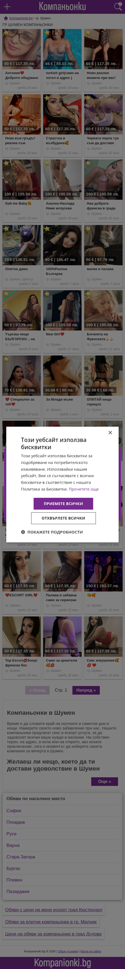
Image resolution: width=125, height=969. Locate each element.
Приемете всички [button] (63, 503)
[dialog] (62, 485)
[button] (52, 531)
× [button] (110, 433)
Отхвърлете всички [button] (63, 518)
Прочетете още (84, 489)
